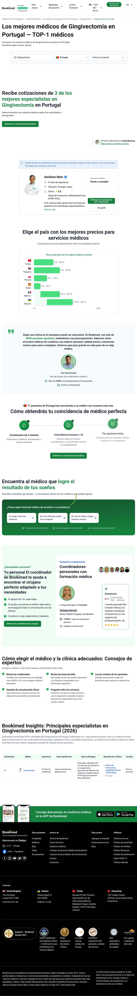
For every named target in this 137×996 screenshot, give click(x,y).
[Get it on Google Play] (125, 814)
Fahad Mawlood (128, 141)
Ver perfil (101, 208)
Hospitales (36, 838)
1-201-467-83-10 (95, 7)
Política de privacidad (123, 842)
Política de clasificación (124, 854)
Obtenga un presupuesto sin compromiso (101, 201)
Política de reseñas (122, 846)
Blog (34, 846)
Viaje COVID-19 (120, 858)
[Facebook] (4, 858)
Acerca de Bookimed (59, 838)
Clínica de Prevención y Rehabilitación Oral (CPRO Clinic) (67, 197)
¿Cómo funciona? (75, 6)
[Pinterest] (24, 858)
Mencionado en (14, 840)
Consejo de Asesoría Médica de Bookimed (68, 850)
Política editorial (121, 862)
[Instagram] (9, 858)
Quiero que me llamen (114, 4)
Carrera (53, 858)
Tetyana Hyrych (104, 610)
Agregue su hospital (100, 838)
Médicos (35, 842)
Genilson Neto (29, 771)
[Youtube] (14, 858)
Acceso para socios (100, 842)
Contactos (54, 862)
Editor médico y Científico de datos (115, 144)
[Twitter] (19, 858)
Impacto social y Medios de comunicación (68, 854)
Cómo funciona (56, 842)
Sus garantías (38, 854)
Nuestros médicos (58, 846)
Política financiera (121, 850)
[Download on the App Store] (105, 814)
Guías (34, 850)
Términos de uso (121, 838)
